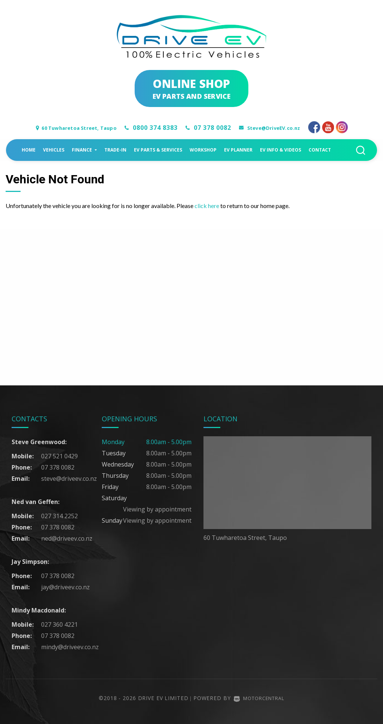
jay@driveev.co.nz (65, 587)
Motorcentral (259, 697)
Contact (320, 149)
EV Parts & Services (158, 149)
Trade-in (115, 149)
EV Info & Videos (280, 149)
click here (206, 205)
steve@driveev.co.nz (69, 478)
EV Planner (238, 149)
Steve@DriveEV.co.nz (286, 127)
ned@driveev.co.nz (66, 538)
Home (29, 149)
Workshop (203, 149)
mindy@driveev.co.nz (70, 646)
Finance (84, 149)
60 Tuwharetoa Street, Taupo (71, 127)
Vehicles (53, 149)
